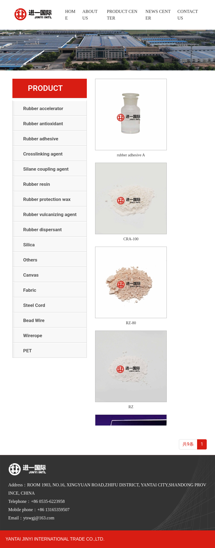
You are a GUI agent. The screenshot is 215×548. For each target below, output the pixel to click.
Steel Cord (34, 305)
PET (27, 350)
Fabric (29, 290)
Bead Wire (34, 320)
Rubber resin (36, 184)
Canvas (31, 275)
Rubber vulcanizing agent (50, 214)
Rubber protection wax (47, 199)
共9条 (188, 444)
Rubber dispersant (42, 229)
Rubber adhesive (40, 138)
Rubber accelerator (43, 108)
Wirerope (32, 335)
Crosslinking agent (43, 154)
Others (30, 260)
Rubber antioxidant (43, 123)
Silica (29, 244)
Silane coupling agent (46, 169)
